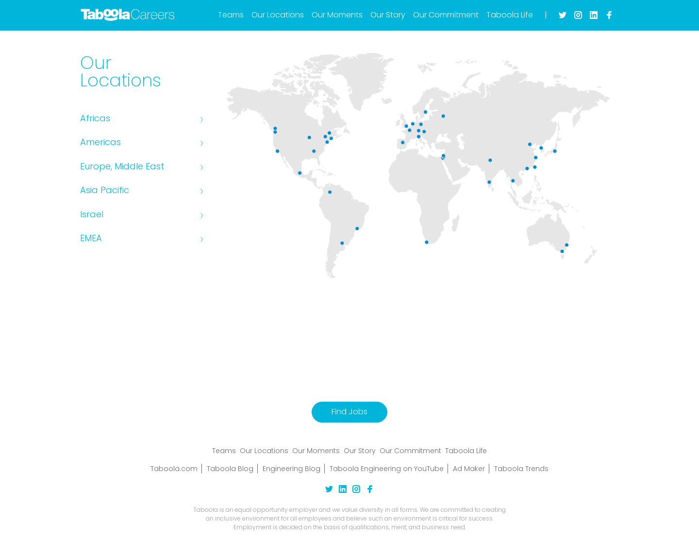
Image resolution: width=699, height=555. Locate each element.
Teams (231, 14)
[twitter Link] (329, 490)
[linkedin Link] (343, 490)
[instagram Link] (356, 490)
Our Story (387, 14)
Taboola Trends (521, 468)
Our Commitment (446, 14)
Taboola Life (509, 14)
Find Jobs (349, 411)
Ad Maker (469, 468)
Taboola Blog (230, 468)
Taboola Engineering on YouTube (387, 468)
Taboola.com (174, 468)
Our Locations (277, 14)
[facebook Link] (370, 490)
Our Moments (337, 14)
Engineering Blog (291, 468)
